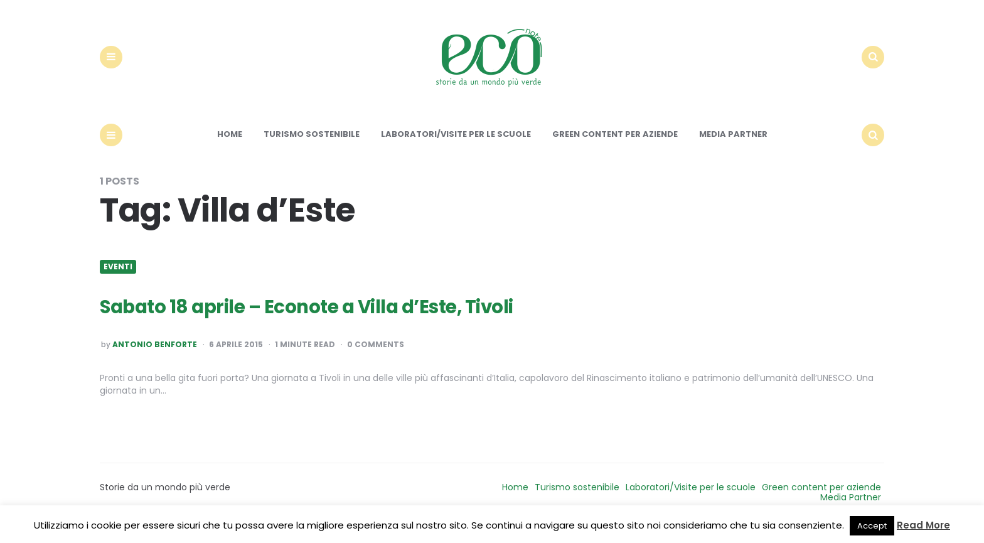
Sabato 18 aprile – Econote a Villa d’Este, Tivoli (328, 317)
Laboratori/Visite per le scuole (456, 145)
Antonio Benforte (154, 356)
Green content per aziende (615, 145)
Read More (923, 525)
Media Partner (733, 145)
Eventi (118, 277)
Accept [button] (872, 526)
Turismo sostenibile (312, 145)
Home (229, 145)
